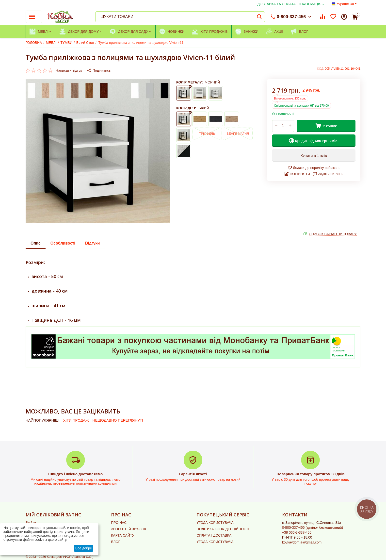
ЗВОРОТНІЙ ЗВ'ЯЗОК (128, 529)
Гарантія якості (193, 474)
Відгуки (92, 243)
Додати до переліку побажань (313, 167)
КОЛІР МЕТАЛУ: (189, 82)
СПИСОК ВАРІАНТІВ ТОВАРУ (333, 234)
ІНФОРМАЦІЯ (310, 4)
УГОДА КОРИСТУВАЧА (214, 523)
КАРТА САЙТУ (122, 535)
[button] (99, 70)
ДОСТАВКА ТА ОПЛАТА (276, 4)
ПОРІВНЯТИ (297, 173)
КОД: (320, 68)
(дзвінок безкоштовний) (312, 527)
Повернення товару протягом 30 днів (310, 474)
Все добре (83, 548)
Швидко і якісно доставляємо (75, 474)
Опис (36, 243)
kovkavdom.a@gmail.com (302, 542)
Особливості (62, 243)
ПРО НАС (119, 523)
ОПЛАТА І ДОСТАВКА (213, 535)
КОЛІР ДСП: (186, 108)
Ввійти (31, 523)
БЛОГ (115, 542)
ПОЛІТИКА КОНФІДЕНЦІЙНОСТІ (222, 529)
